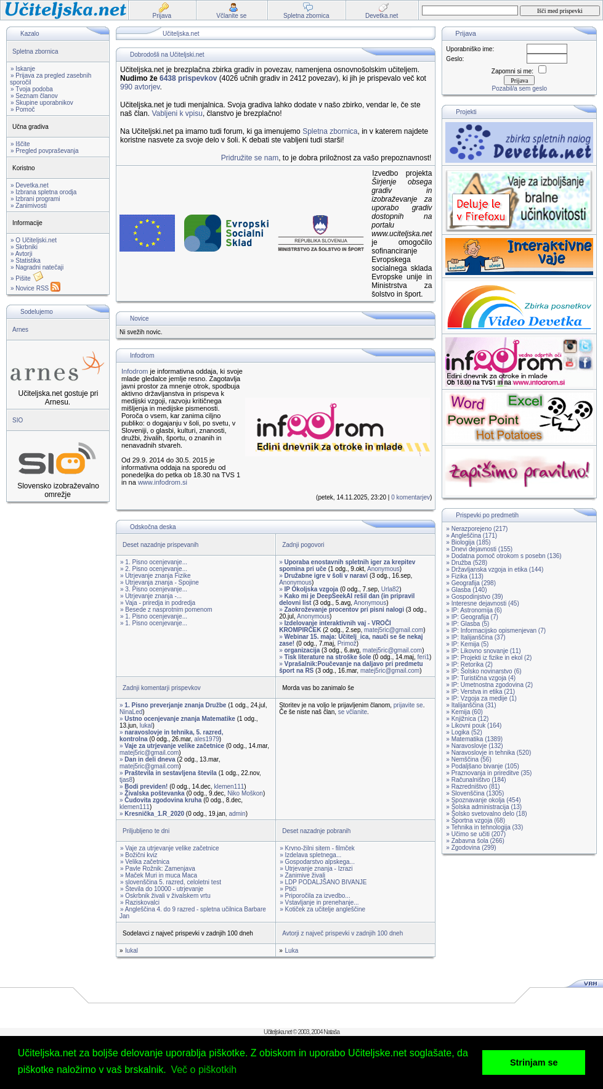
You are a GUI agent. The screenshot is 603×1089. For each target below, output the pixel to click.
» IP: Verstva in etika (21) (480, 691)
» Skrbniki (24, 247)
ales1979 (206, 739)
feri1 (423, 657)
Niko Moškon (245, 793)
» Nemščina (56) (468, 759)
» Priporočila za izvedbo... (315, 895)
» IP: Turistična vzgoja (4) (481, 678)
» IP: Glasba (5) (467, 623)
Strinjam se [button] (534, 1062)
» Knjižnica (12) (467, 718)
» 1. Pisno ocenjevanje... (153, 562)
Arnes (20, 329)
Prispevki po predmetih (487, 515)
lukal (146, 725)
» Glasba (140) (466, 589)
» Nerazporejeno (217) (477, 528)
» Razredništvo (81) (473, 786)
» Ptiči (288, 889)
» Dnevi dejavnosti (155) (479, 549)
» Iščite (20, 144)
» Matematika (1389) (474, 739)
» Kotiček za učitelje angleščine (322, 909)
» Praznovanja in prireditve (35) (489, 773)
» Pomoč (22, 109)
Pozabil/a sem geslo (520, 88)
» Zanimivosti (28, 205)
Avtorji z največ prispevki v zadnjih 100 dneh (342, 933)
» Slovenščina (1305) (475, 793)
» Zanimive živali (302, 875)
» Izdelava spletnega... (310, 855)
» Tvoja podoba (31, 89)
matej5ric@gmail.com (393, 630)
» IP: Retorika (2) (469, 664)
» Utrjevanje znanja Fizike (155, 575)
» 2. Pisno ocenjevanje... (153, 568)
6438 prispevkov (188, 78)
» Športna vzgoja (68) (475, 820)
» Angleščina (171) (471, 535)
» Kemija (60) (464, 712)
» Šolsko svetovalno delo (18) (486, 813)
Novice (139, 318)
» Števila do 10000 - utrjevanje (161, 889)
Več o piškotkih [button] (204, 1069)
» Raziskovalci (140, 902)
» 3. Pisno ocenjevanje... (153, 589)
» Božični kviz (139, 855)
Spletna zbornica (35, 51)
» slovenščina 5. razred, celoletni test (170, 882)
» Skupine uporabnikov (41, 102)
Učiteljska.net (181, 33)
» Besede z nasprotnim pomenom (166, 609)
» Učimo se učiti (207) (476, 834)
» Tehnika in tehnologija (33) (484, 827)
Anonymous (383, 568)
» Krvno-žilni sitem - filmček (317, 848)
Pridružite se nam (249, 158)
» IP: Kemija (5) (467, 644)
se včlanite (352, 712)
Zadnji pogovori (303, 544)
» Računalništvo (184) (476, 779)
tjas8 (125, 779)
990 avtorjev (140, 87)
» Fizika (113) (465, 576)
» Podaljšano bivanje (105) (482, 766)
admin (237, 813)
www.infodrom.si (162, 482)
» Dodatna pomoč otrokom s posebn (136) (503, 556)
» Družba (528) (466, 562)
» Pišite (27, 278)
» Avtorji (21, 253)
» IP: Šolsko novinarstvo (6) (483, 671)
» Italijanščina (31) (471, 705)
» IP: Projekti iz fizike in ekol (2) (489, 657)
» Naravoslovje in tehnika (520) (488, 752)
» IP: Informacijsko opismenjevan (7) (496, 630)
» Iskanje (22, 68)
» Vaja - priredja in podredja (157, 602)
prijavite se (408, 705)
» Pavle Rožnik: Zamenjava (157, 868)
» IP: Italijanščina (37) (475, 637)
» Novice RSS (35, 288)
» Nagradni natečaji (36, 267)
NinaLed (130, 712)
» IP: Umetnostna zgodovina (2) (489, 684)
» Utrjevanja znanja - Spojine (159, 582)
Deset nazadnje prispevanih (160, 544)
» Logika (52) (464, 732)
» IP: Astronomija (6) (474, 610)
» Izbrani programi (35, 198)
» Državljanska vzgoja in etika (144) (494, 569)
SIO (17, 420)
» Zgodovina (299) (471, 847)
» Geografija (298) (471, 583)
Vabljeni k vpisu (177, 113)
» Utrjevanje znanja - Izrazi (316, 868)
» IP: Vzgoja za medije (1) (481, 698)
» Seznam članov (34, 95)
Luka (292, 950)
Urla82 (390, 589)
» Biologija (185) (468, 542)
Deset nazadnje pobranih (316, 831)
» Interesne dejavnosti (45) (482, 603)
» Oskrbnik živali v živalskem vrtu (165, 895)
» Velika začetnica (144, 861)
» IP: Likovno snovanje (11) (483, 650)
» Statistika (25, 260)
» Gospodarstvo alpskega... (317, 861)
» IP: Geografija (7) (472, 617)
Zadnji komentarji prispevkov (162, 687)
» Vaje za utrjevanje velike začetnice (169, 848)
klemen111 (229, 786)
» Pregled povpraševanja (44, 150)
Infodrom (142, 355)
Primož (347, 643)
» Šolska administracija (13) (484, 806)
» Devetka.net (29, 185)
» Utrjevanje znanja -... (151, 596)
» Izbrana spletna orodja (43, 192)
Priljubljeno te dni (146, 831)
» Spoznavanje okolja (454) (483, 800)
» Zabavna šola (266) (475, 840)
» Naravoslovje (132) (474, 745)
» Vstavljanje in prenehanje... (319, 902)
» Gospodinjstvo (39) (474, 596)
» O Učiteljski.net (33, 240)
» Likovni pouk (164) (473, 725)
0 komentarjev (410, 497)
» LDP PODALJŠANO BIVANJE (323, 882)
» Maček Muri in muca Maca (158, 875)
